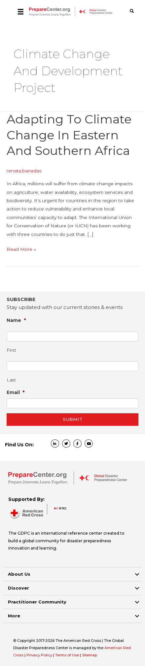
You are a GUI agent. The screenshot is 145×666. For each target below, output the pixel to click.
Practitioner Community (37, 601)
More (14, 615)
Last (11, 379)
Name (16, 320)
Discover (18, 588)
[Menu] (20, 11)
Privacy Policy (39, 655)
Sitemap (89, 655)
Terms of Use (67, 655)
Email (16, 392)
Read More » (21, 249)
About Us (19, 574)
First (11, 350)
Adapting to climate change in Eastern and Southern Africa (69, 135)
